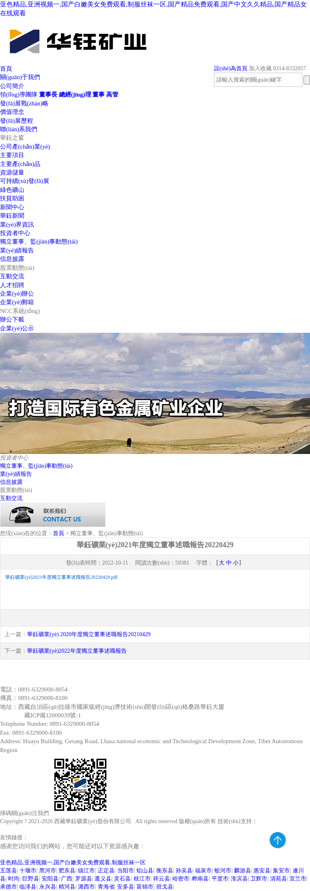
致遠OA (39, 837)
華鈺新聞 (12, 215)
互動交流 (12, 276)
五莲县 (8, 871)
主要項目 (12, 155)
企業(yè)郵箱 (17, 302)
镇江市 (86, 871)
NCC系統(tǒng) (20, 311)
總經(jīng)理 (75, 94)
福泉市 (203, 871)
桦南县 (200, 879)
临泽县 (27, 887)
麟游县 (242, 871)
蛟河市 (222, 871)
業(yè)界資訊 (17, 224)
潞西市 (86, 887)
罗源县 (83, 879)
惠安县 (261, 871)
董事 (98, 94)
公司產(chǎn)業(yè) (25, 146)
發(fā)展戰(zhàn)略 (24, 103)
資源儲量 (12, 172)
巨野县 (30, 879)
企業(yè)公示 (17, 328)
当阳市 (125, 871)
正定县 (106, 871)
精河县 (67, 887)
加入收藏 (260, 68)
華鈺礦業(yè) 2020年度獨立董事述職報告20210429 (89, 634)
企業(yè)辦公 (17, 293)
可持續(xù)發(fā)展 (24, 181)
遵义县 (102, 879)
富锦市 (144, 887)
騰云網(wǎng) (274, 821)
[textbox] (258, 80)
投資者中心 (15, 233)
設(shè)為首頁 (231, 68)
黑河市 (47, 871)
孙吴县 (184, 871)
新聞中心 (12, 207)
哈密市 (180, 879)
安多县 (125, 887)
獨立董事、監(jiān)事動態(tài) (39, 241)
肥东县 (67, 871)
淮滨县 (239, 879)
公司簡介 (12, 86)
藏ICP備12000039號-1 (52, 715)
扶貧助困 (12, 198)
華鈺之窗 (12, 137)
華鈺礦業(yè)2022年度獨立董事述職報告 (77, 651)
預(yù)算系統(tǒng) (112, 837)
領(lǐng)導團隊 (19, 94)
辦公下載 (12, 319)
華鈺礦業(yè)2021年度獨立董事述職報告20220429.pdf (61, 577)
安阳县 (50, 879)
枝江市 (142, 879)
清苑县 (278, 879)
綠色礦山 (12, 190)
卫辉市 (258, 879)
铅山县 (144, 871)
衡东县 (164, 871)
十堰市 (27, 871)
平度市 (220, 879)
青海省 (106, 887)
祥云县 (161, 879)
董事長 (48, 94)
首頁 (6, 68)
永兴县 (47, 887)
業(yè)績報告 (17, 250)
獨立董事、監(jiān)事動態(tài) (36, 466)
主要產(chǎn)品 (20, 164)
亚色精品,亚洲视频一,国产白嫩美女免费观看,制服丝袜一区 (73, 862)
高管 (112, 94)
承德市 (8, 887)
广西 (66, 879)
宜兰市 (297, 879)
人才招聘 (12, 285)
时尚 (13, 879)
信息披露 (12, 259)
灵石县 (122, 879)
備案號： (12, 715)
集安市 (281, 871)
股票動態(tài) (17, 268)
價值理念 (12, 112)
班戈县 (164, 887)
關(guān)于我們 (20, 77)
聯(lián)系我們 (18, 129)
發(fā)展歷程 (16, 121)
